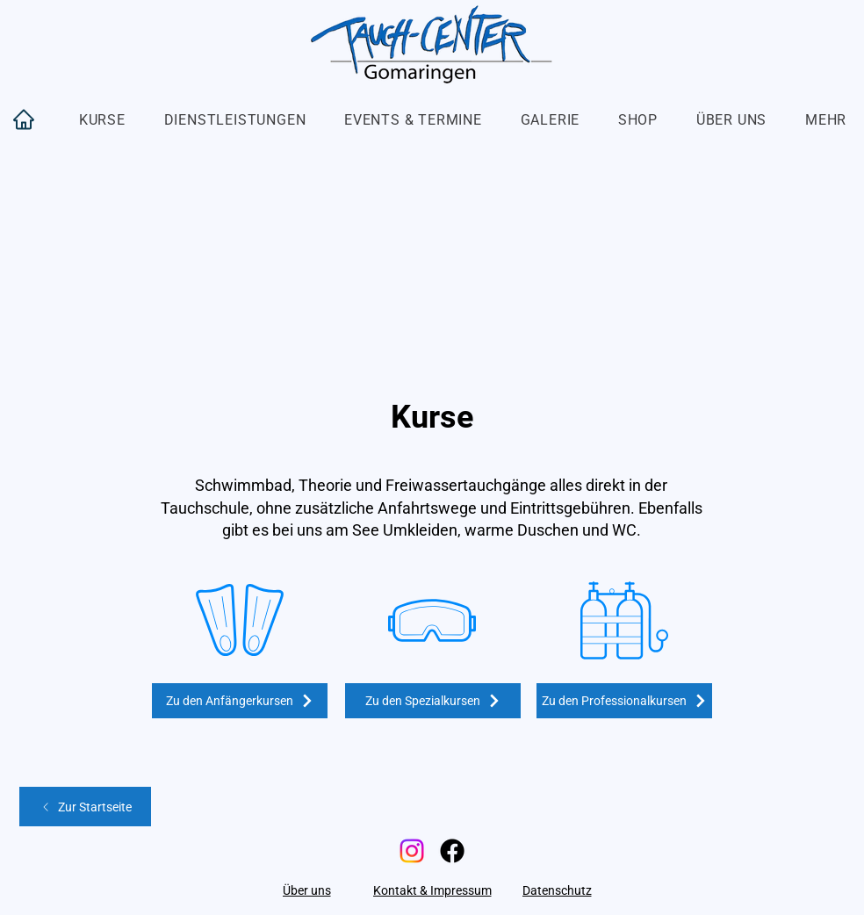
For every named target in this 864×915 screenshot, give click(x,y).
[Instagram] (412, 851)
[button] (102, 120)
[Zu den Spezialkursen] (433, 700)
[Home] (24, 119)
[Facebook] (452, 851)
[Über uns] (306, 890)
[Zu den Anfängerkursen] (240, 700)
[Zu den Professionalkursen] (624, 700)
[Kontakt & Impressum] (432, 890)
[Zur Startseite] (85, 806)
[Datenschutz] (556, 890)
